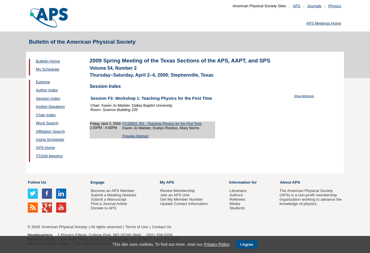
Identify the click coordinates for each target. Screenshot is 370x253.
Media (235, 204)
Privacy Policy (216, 244)
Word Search (47, 123)
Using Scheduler (50, 139)
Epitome (43, 82)
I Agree (246, 244)
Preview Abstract (136, 136)
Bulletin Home (48, 61)
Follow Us (37, 182)
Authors (236, 195)
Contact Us (161, 227)
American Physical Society (64, 227)
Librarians (238, 191)
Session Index (48, 98)
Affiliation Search (50, 131)
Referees (237, 199)
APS (296, 6)
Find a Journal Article (109, 204)
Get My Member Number (181, 199)
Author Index (47, 90)
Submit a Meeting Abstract (113, 195)
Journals (314, 6)
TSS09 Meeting (49, 156)
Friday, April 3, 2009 (105, 124)
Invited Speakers (50, 106)
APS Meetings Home (323, 23)
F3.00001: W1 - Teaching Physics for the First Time (162, 124)
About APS (290, 182)
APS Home (45, 147)
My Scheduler (48, 69)
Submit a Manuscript (108, 199)
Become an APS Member (112, 191)
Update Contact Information (184, 204)
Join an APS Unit (174, 195)
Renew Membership (177, 191)
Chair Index (46, 115)
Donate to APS (103, 208)
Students (237, 208)
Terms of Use (136, 227)
